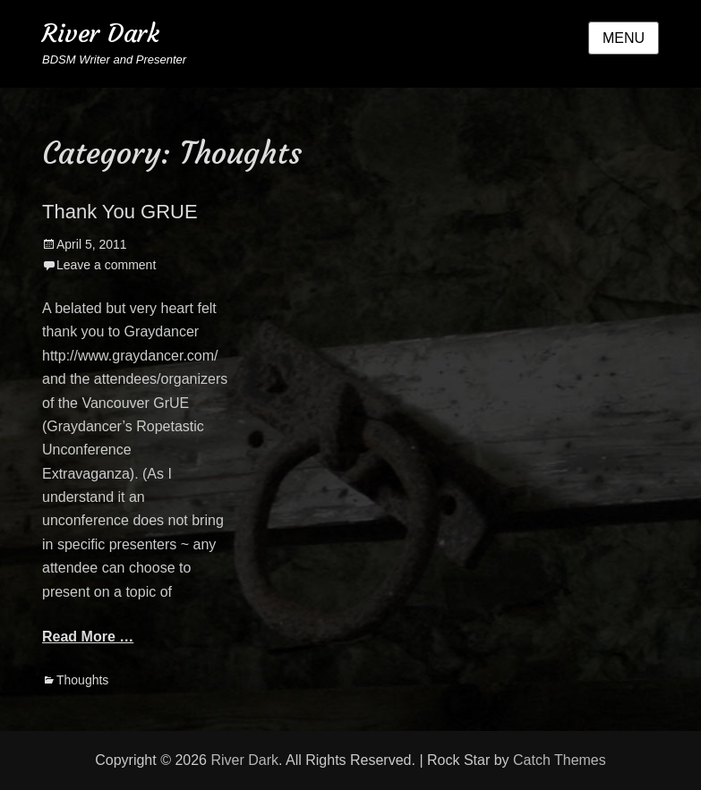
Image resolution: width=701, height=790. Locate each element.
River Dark (100, 33)
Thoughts (82, 680)
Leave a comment (106, 265)
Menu (624, 38)
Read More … (87, 636)
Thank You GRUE (120, 211)
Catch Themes (559, 760)
